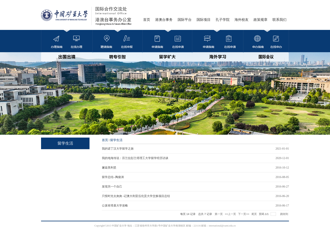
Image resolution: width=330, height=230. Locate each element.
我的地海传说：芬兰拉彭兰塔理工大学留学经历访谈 (135, 158)
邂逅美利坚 (109, 167)
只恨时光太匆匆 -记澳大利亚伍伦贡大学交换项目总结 (136, 196)
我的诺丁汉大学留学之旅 (118, 148)
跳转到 (284, 214)
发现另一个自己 (112, 186)
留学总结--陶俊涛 (113, 177)
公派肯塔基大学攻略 (115, 205)
